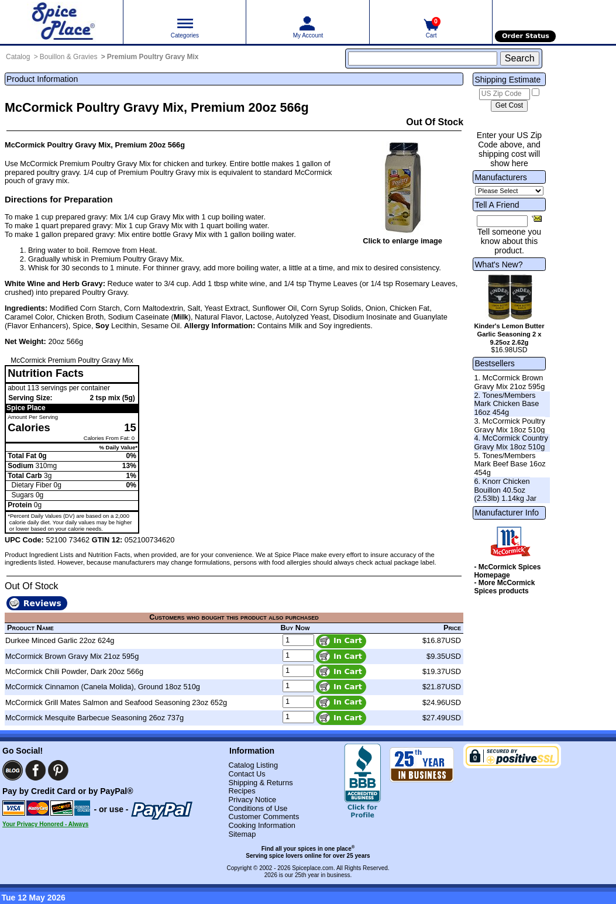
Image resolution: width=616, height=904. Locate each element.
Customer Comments (263, 816)
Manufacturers (500, 177)
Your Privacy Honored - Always (45, 824)
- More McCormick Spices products (504, 587)
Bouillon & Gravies (69, 57)
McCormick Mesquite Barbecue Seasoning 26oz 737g (94, 717)
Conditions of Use (257, 808)
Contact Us (246, 773)
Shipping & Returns (260, 782)
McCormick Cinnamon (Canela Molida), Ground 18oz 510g (102, 686)
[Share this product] (537, 218)
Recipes (241, 790)
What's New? (498, 264)
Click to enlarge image (402, 240)
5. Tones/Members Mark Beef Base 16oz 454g (509, 464)
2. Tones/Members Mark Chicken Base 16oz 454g (506, 404)
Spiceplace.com (312, 868)
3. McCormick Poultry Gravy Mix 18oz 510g (509, 425)
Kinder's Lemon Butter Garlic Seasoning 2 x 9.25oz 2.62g (509, 334)
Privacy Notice (252, 799)
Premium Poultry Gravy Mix (153, 57)
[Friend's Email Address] (502, 221)
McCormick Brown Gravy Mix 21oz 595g (72, 656)
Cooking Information (261, 825)
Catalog (18, 57)
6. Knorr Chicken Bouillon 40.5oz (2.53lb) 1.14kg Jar (505, 490)
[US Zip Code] (504, 94)
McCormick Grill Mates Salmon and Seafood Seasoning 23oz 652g (116, 702)
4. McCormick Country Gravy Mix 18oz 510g (511, 442)
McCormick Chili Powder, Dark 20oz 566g (74, 671)
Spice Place (26, 408)
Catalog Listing (253, 765)
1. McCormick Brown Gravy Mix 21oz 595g (509, 382)
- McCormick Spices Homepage (507, 571)
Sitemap (242, 834)
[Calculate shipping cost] (509, 106)
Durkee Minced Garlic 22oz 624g (59, 640)
